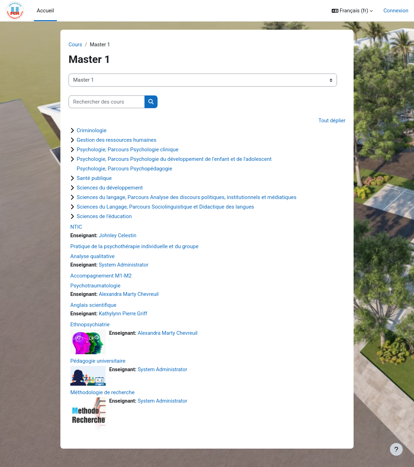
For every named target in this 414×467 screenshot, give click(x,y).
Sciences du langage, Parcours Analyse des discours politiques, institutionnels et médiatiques (186, 197)
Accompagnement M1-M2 (101, 276)
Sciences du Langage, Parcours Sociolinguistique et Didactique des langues (165, 207)
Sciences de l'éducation (104, 217)
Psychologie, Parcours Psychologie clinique (127, 150)
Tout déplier (331, 121)
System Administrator (125, 266)
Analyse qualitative (92, 257)
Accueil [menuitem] (45, 10)
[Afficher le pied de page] (396, 449)
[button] (352, 10)
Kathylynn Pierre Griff (124, 315)
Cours (75, 45)
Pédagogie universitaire (97, 362)
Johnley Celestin (119, 236)
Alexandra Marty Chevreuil (130, 295)
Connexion (395, 10)
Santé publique (94, 178)
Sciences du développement (110, 188)
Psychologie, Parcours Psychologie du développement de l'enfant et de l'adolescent (174, 159)
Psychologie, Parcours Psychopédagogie (124, 169)
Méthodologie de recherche (102, 394)
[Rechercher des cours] (107, 102)
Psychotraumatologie (95, 286)
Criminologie (91, 131)
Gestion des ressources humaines (116, 140)
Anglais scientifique (93, 306)
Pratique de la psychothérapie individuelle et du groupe (134, 247)
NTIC (76, 227)
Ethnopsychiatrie (90, 325)
